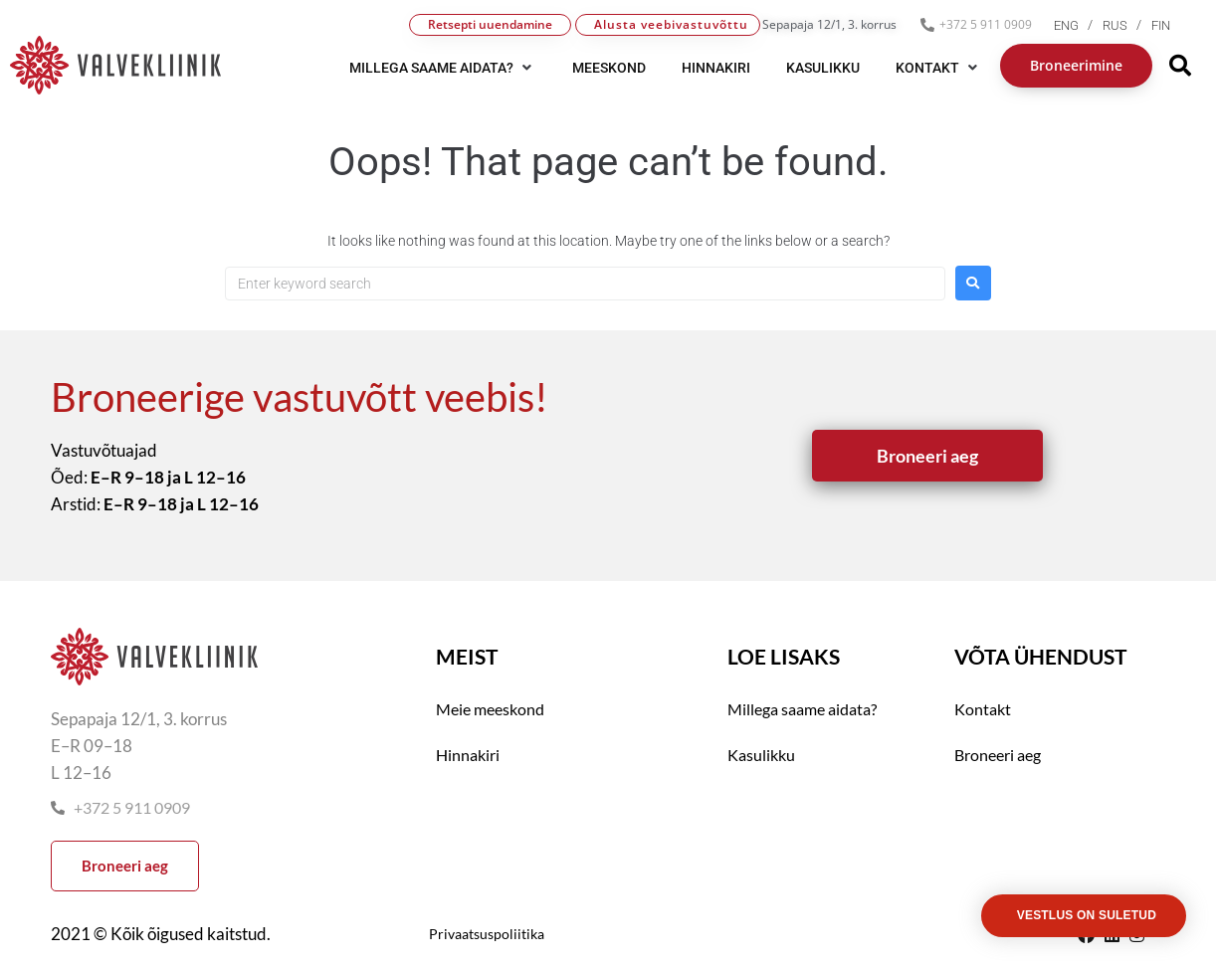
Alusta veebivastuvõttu (671, 24)
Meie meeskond (490, 708)
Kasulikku (761, 754)
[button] (442, 68)
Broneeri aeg (997, 754)
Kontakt (982, 708)
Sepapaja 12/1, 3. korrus (829, 24)
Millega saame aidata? (802, 708)
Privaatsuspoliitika (486, 933)
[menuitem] (1078, 25)
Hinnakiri (468, 754)
